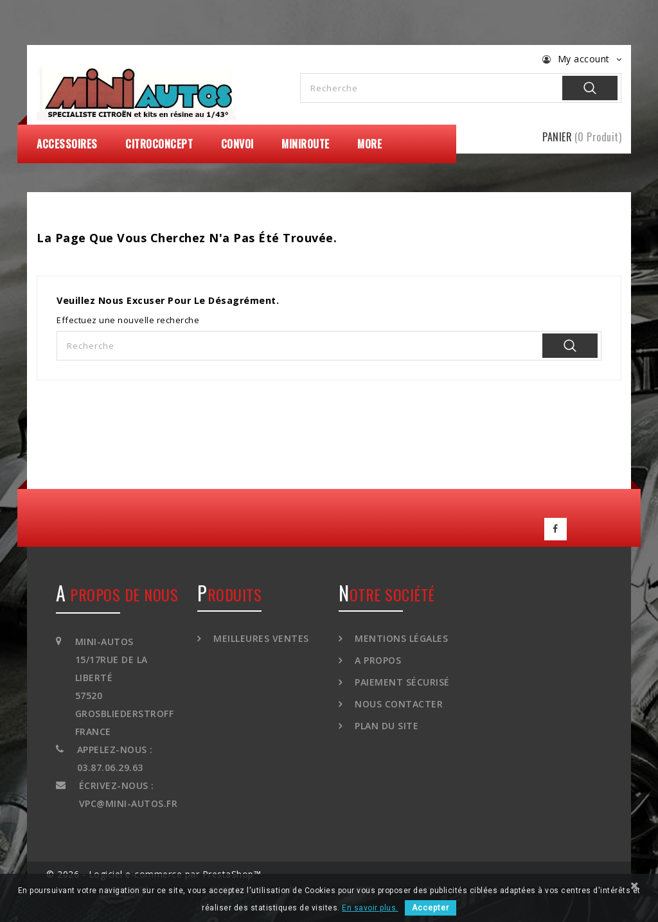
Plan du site (385, 722)
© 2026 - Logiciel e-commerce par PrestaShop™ (153, 871)
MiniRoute (305, 144)
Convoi (237, 144)
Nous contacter (397, 701)
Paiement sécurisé (401, 679)
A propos (377, 657)
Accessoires (67, 144)
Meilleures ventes (260, 635)
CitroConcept (159, 144)
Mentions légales (400, 635)
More (369, 144)
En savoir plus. (370, 907)
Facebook (555, 527)
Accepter (430, 907)
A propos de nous (117, 591)
